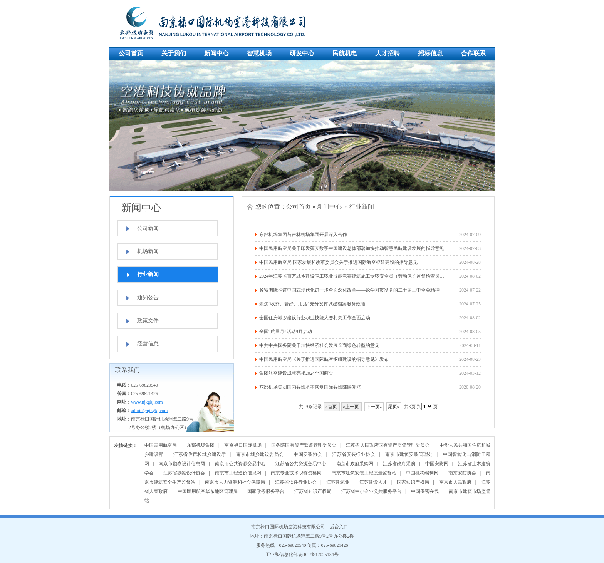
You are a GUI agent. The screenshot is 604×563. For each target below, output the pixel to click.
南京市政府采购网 (354, 463)
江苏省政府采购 (399, 463)
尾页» (393, 406)
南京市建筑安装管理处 (409, 454)
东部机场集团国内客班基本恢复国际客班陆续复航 (310, 387)
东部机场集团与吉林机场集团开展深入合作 (303, 234)
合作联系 (473, 53)
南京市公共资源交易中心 (240, 463)
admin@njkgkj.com (149, 410)
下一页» (374, 406)
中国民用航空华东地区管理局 (208, 491)
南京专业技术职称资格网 (296, 473)
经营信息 (148, 344)
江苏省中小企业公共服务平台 (371, 491)
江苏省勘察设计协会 (184, 473)
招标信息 (430, 53)
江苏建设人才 (373, 482)
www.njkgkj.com (147, 402)
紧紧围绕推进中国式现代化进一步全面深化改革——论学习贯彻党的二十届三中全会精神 (349, 290)
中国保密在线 (425, 491)
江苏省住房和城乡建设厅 (199, 454)
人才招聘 (387, 53)
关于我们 (173, 53)
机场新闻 (148, 251)
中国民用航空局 (160, 445)
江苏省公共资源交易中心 (300, 463)
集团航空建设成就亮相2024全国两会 (296, 373)
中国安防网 (436, 463)
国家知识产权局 (413, 482)
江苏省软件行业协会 (296, 482)
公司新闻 (148, 228)
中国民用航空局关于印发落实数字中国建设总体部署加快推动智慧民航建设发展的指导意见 (351, 248)
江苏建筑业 (337, 482)
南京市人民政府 (455, 482)
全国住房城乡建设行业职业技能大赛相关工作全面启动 (314, 317)
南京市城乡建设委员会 (260, 454)
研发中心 (302, 53)
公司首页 (131, 53)
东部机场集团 (201, 445)
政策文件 (148, 320)
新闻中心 (216, 53)
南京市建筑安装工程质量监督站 (364, 473)
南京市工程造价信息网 (238, 473)
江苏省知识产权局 (312, 491)
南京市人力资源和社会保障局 (235, 482)
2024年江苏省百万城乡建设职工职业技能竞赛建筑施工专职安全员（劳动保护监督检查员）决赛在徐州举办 (367, 276)
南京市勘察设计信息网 (182, 463)
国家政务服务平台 (265, 491)
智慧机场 (259, 53)
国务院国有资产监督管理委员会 (303, 445)
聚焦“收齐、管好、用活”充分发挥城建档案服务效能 (312, 304)
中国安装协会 (308, 454)
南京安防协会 (462, 473)
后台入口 (339, 526)
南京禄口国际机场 (242, 445)
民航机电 (344, 53)
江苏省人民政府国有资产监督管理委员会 (388, 445)
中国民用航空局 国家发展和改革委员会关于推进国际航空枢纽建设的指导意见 (338, 262)
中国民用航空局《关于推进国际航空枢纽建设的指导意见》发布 (324, 359)
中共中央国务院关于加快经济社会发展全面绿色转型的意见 (319, 345)
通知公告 (148, 297)
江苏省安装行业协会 (353, 454)
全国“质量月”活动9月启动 (285, 331)
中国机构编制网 (422, 473)
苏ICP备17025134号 (319, 554)
